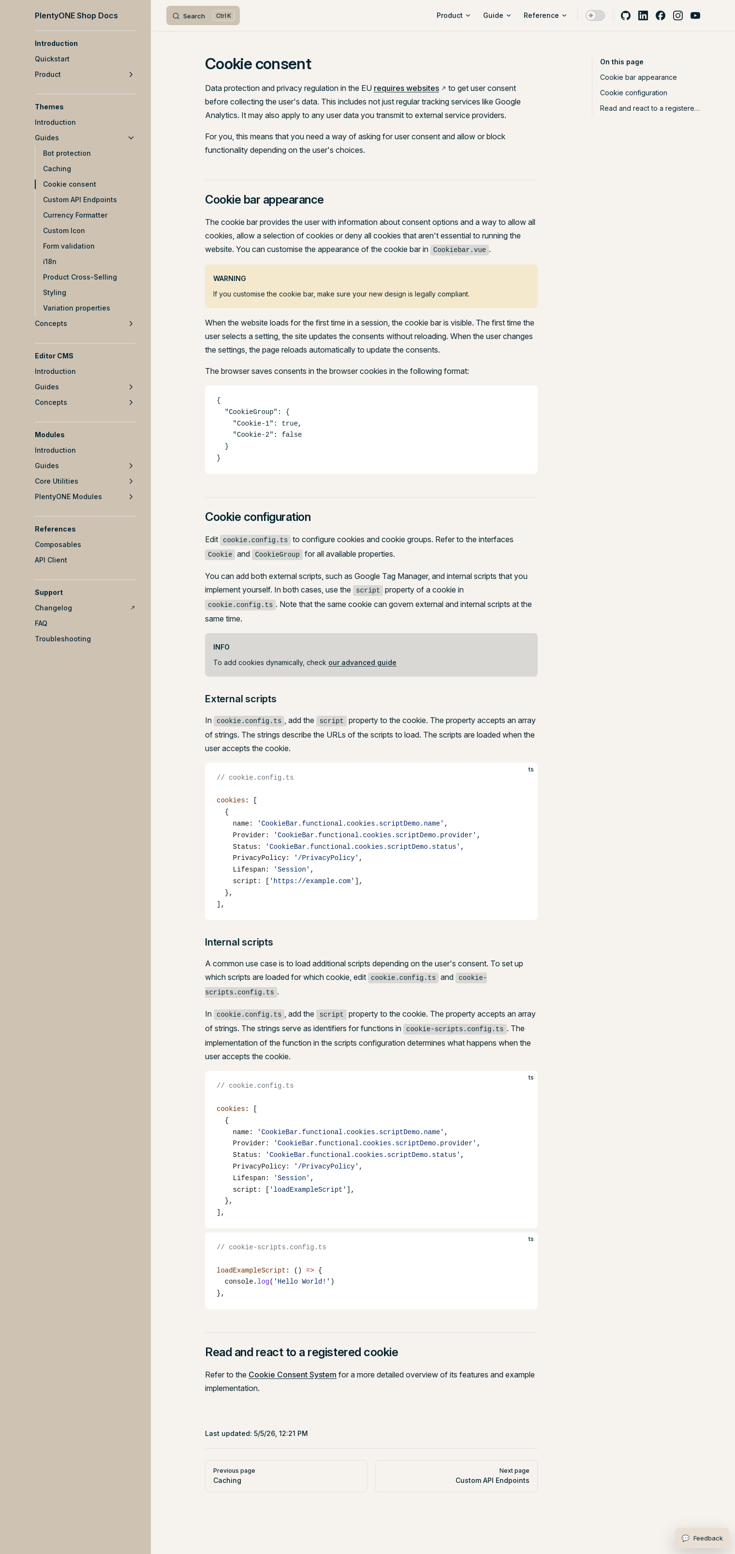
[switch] (595, 15)
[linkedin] (643, 15)
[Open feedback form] (702, 1538)
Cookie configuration (633, 93)
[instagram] (678, 15)
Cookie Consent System (293, 1374)
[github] (625, 15)
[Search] (203, 15)
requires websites (406, 88)
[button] (85, 43)
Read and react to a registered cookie (650, 108)
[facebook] (660, 15)
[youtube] (695, 15)
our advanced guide (362, 662)
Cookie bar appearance (638, 77)
